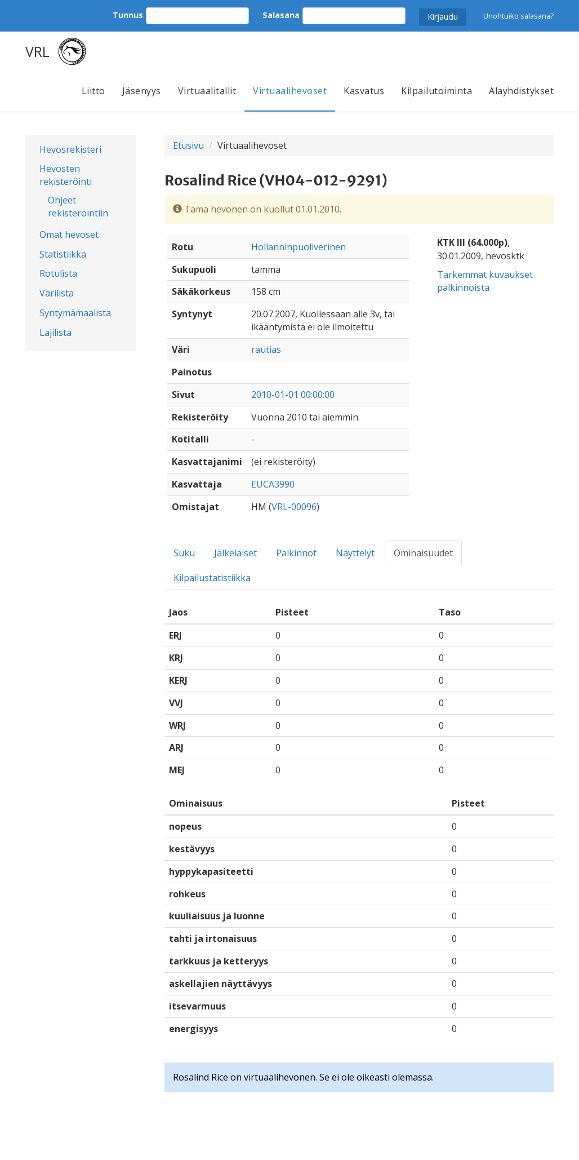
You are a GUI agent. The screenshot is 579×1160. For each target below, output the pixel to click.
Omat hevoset (69, 234)
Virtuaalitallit (207, 91)
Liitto (93, 91)
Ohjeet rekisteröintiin (78, 206)
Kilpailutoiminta (436, 91)
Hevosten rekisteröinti (65, 175)
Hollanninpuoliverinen (298, 247)
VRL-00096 (294, 507)
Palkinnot (296, 553)
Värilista (56, 293)
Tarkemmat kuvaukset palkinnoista (485, 281)
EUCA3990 (273, 484)
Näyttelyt (355, 553)
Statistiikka (62, 254)
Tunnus (128, 15)
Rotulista (58, 273)
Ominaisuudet (423, 553)
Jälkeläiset (235, 553)
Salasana (281, 15)
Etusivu (188, 145)
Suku (184, 553)
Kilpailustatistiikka (212, 578)
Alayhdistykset (521, 91)
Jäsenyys (141, 91)
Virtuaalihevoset (290, 91)
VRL (37, 51)
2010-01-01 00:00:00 (293, 394)
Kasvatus (364, 91)
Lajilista (55, 332)
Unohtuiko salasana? (518, 16)
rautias (266, 349)
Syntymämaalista (75, 313)
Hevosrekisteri (70, 149)
